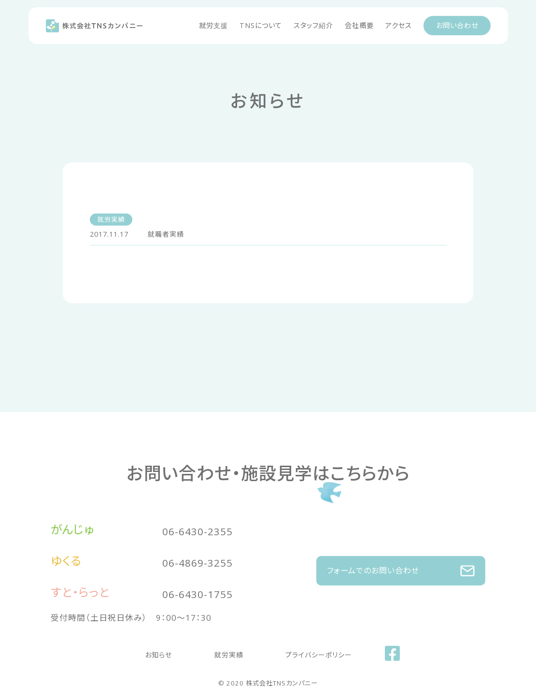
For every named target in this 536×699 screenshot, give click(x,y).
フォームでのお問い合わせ (401, 565)
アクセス (398, 25)
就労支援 (213, 25)
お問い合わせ (457, 25)
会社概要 (359, 25)
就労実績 (228, 652)
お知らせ (177, 652)
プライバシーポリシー (300, 652)
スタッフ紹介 (313, 25)
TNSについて (261, 25)
